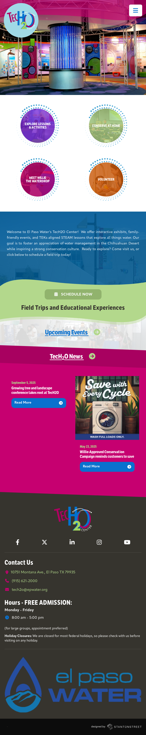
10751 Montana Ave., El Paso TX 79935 (40, 572)
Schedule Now (73, 294)
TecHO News (73, 356)
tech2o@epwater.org (26, 590)
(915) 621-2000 (21, 581)
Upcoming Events (73, 332)
